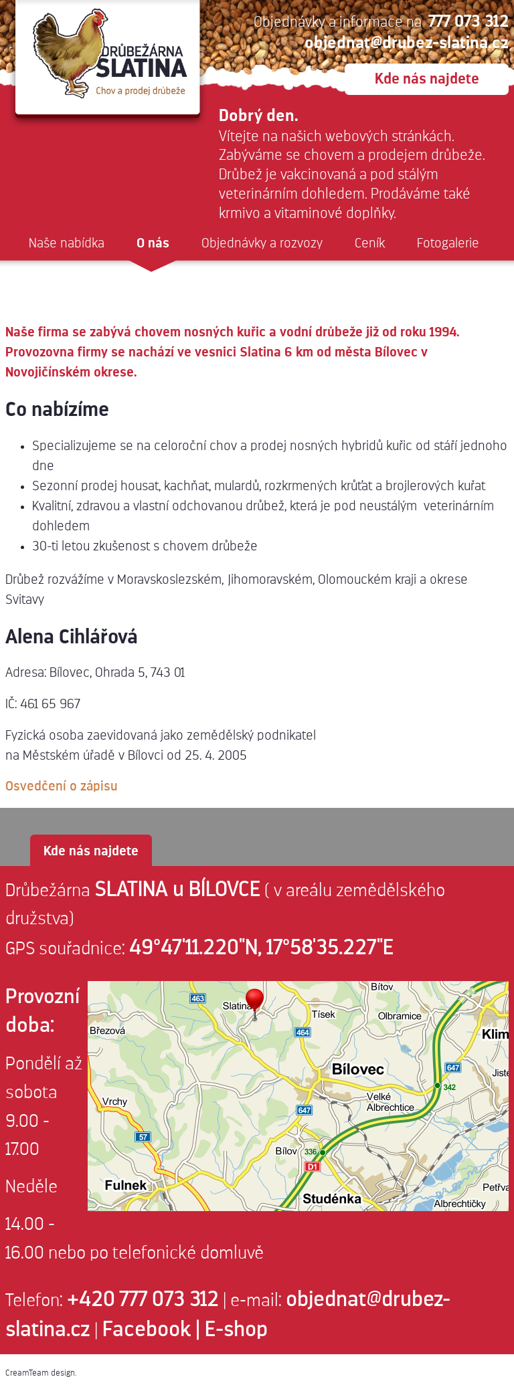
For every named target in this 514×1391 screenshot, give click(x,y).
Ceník (370, 243)
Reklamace (62, 282)
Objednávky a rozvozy (262, 243)
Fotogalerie (448, 243)
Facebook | (151, 1329)
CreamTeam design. (40, 1372)
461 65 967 (50, 704)
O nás (153, 243)
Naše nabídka (66, 243)
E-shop (236, 1329)
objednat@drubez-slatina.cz (407, 43)
